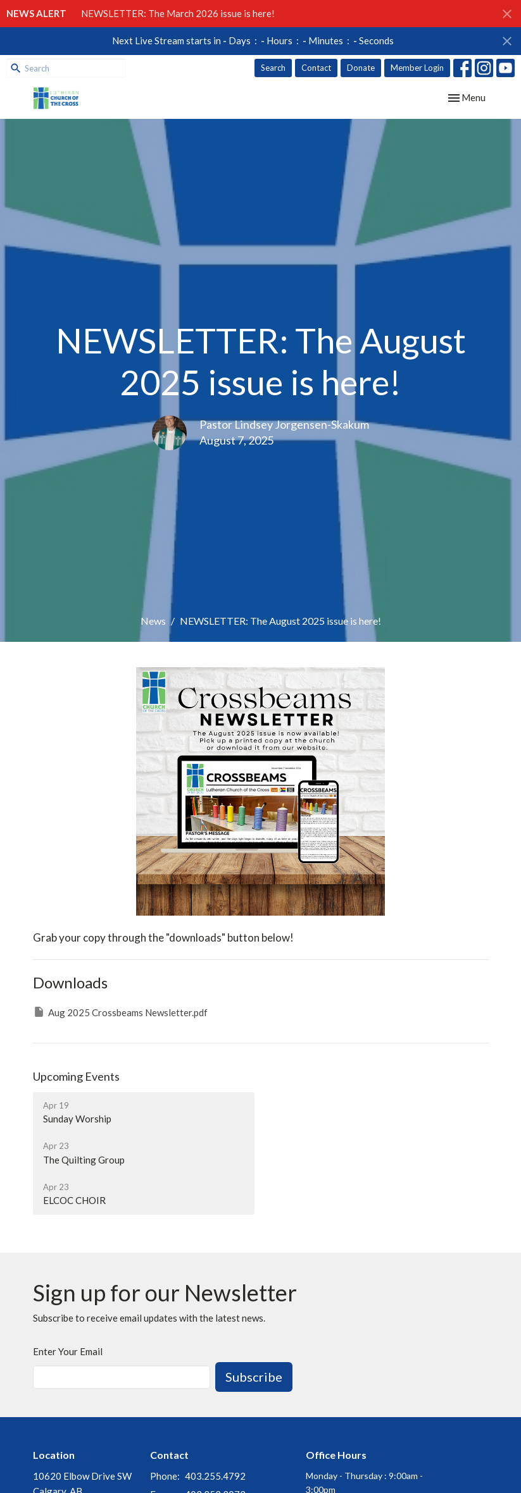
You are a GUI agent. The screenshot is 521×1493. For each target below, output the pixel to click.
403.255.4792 (215, 1476)
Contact (316, 68)
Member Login (417, 68)
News (153, 621)
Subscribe (253, 1376)
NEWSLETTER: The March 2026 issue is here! (178, 13)
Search (273, 68)
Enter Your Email (68, 1351)
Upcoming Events (76, 1076)
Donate (361, 68)
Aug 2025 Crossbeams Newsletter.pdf (120, 1011)
